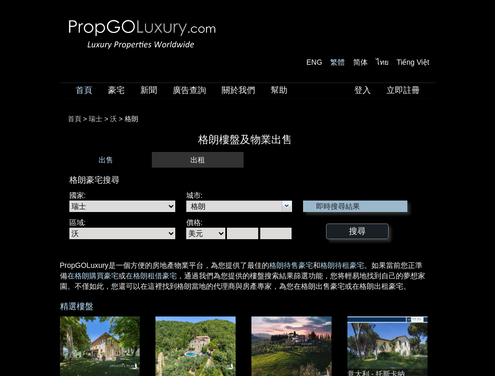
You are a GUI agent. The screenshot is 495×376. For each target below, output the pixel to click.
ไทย (382, 62)
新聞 (148, 90)
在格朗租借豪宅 (151, 276)
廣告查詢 (189, 90)
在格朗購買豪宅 (92, 276)
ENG (314, 62)
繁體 (337, 62)
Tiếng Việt (412, 62)
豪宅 (116, 90)
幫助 (279, 90)
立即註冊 (403, 90)
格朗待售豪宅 (291, 265)
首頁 (84, 90)
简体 (360, 62)
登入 (362, 90)
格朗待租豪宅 (342, 265)
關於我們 (238, 90)
